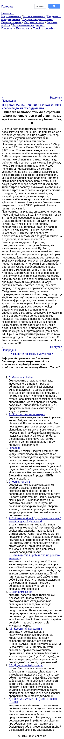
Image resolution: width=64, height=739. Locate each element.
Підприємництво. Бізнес (37, 19)
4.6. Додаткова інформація (25, 665)
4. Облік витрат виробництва (27, 414)
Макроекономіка (34, 22)
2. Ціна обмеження (20, 591)
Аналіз (40, 25)
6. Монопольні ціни (21, 377)
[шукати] (40, 6)
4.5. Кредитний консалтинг (25, 628)
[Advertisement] (32, 62)
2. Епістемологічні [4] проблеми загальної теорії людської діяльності (35, 520)
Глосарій (14, 447)
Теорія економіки (23, 25)
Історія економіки (34, 16)
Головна (6, 28)
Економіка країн (11, 22)
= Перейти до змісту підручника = (32, 353)
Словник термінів (20, 481)
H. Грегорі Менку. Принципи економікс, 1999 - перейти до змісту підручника (31, 107)
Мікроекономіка (11, 16)
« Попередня (9, 99)
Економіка (7, 13)
